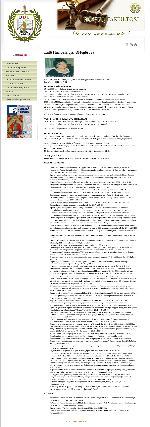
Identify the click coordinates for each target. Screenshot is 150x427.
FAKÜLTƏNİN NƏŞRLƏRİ (17, 88)
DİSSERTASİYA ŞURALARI (18, 99)
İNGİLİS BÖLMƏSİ (14, 84)
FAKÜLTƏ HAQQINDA (16, 68)
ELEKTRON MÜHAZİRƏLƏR (19, 80)
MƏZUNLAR (11, 76)
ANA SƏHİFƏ (12, 64)
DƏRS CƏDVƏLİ (13, 96)
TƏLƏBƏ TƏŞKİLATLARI (17, 72)
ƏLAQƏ (9, 92)
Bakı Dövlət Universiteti (77, 422)
